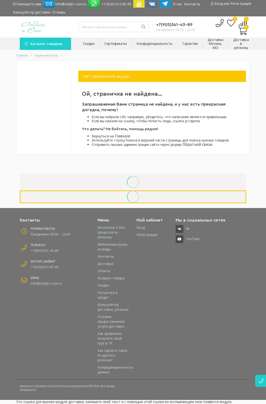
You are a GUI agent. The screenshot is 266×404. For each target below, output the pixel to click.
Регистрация (147, 234)
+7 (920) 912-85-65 (116, 4)
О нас (177, 4)
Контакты (192, 4)
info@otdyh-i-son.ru (64, 4)
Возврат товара (111, 278)
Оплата (104, 271)
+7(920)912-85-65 (45, 267)
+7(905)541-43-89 (174, 24)
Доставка (105, 263)
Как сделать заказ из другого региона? (112, 355)
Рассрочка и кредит (108, 295)
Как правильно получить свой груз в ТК (110, 338)
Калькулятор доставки (31, 12)
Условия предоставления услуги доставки (111, 321)
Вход (141, 227)
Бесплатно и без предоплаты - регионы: (111, 232)
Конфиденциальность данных (113, 369)
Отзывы (58, 12)
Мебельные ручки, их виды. (113, 246)
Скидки (103, 285)
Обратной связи (197, 144)
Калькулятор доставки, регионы (113, 307)
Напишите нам (27, 4)
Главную (122, 136)
